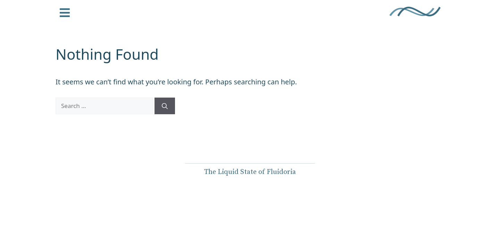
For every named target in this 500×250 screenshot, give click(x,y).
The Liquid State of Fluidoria (250, 172)
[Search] (165, 106)
